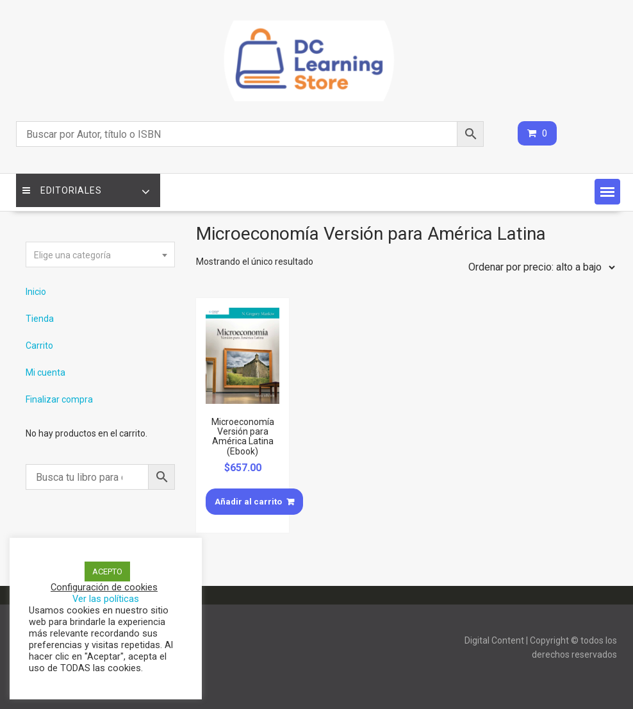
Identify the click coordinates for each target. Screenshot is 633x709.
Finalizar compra (59, 399)
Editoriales (62, 190)
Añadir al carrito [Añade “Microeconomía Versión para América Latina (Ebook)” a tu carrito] (248, 501)
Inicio (36, 292)
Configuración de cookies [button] (104, 587)
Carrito (39, 345)
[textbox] (100, 255)
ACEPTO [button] (107, 571)
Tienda (40, 318)
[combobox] (100, 254)
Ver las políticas (105, 599)
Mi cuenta (45, 372)
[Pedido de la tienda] (539, 267)
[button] (607, 191)
